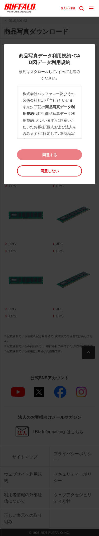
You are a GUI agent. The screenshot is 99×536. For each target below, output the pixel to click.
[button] (49, 170)
